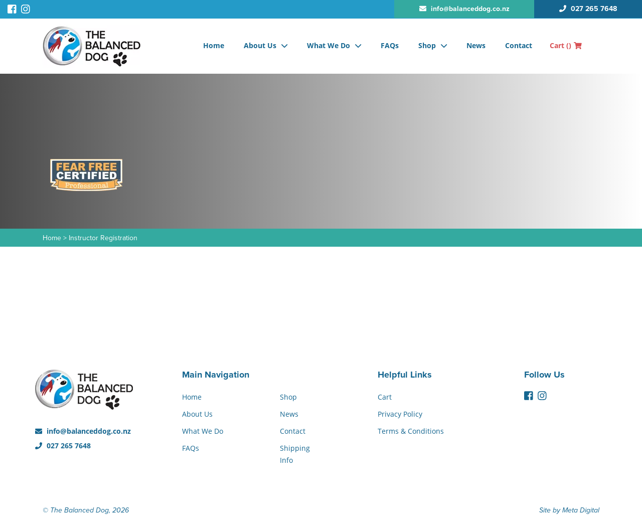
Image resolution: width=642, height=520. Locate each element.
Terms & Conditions (411, 431)
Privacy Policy (400, 414)
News (476, 45)
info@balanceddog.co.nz (83, 431)
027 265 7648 (63, 445)
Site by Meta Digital (569, 510)
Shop (427, 45)
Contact (518, 45)
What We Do (328, 45)
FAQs (390, 45)
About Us (260, 45)
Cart (566, 45)
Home (213, 45)
